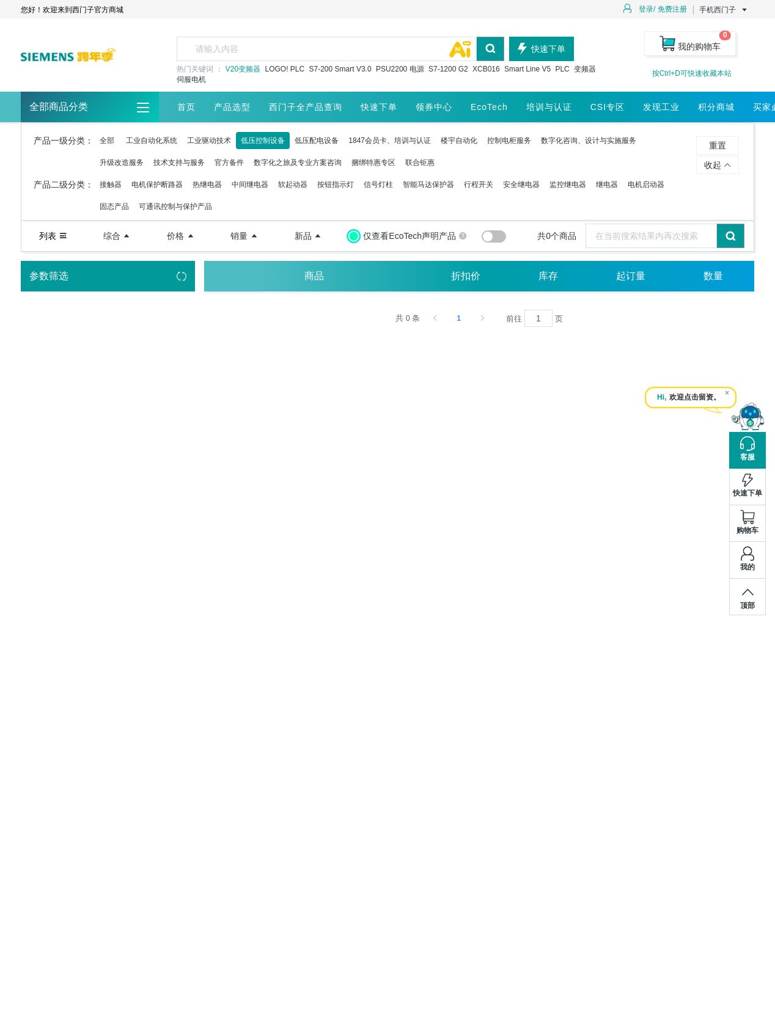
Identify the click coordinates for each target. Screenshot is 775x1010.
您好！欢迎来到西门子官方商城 (72, 9)
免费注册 (672, 9)
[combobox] (340, 49)
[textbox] (327, 49)
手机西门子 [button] (723, 9)
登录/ (647, 9)
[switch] (494, 236)
